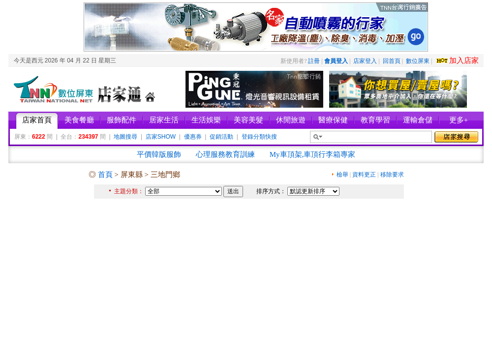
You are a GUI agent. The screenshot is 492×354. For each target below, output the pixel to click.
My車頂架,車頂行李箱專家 (313, 154)
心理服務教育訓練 (225, 154)
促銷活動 (221, 136)
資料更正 (364, 174)
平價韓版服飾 (159, 154)
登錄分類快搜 (259, 136)
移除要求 (392, 174)
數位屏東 (418, 61)
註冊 (314, 61)
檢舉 (342, 174)
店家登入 (365, 61)
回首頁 (391, 61)
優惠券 (193, 136)
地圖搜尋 (125, 136)
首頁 (105, 174)
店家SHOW (161, 136)
